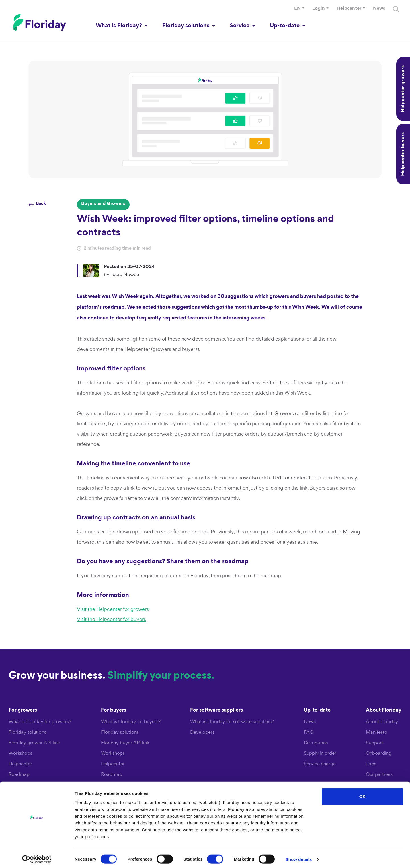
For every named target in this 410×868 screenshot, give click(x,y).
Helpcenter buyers (403, 154)
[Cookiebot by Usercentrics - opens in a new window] (37, 857)
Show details (299, 856)
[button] (299, 10)
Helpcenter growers (403, 88)
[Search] (395, 11)
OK (362, 793)
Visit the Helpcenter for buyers (111, 619)
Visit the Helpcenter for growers (113, 609)
